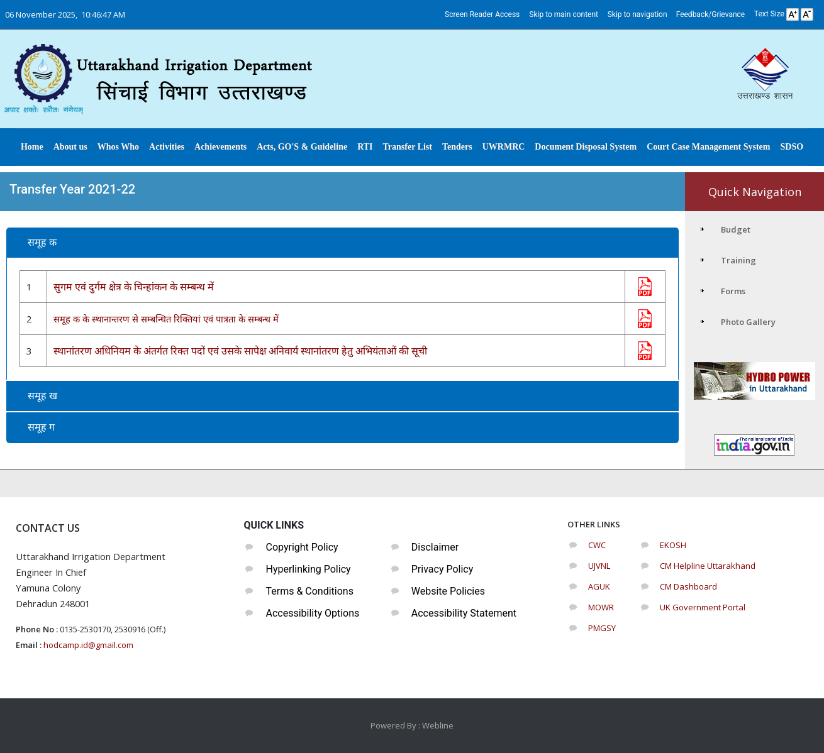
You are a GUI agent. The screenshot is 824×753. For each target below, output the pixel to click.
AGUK (599, 586)
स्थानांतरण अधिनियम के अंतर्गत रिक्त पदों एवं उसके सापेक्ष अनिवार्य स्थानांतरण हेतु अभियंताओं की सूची (240, 351)
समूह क (42, 242)
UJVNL (599, 565)
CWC (597, 545)
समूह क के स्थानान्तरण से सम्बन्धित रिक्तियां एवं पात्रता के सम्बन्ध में (166, 318)
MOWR (601, 607)
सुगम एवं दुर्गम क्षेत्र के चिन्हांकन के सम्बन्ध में (133, 287)
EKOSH (673, 545)
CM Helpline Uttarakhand (707, 565)
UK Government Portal (702, 607)
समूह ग (41, 427)
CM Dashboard (688, 586)
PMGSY (602, 628)
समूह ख (42, 396)
